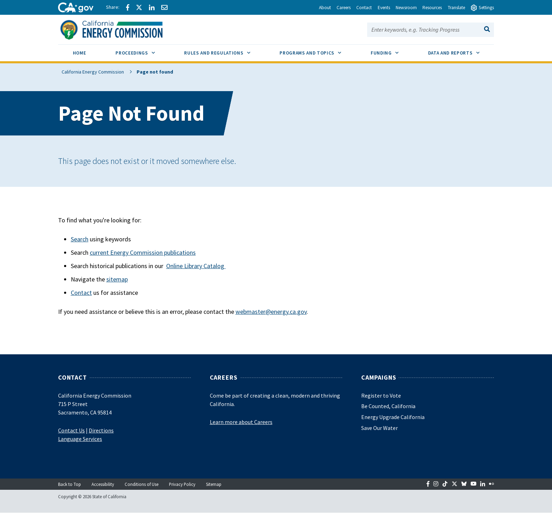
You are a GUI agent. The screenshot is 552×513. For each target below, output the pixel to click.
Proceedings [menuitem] (142, 50)
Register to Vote (381, 395)
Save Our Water (379, 427)
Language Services (80, 438)
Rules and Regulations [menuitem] (224, 50)
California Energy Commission (89, 72)
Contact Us (71, 430)
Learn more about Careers (241, 421)
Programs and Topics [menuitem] (318, 50)
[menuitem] (79, 54)
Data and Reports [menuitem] (461, 50)
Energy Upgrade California (393, 416)
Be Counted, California (388, 406)
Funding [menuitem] (392, 50)
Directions (101, 430)
